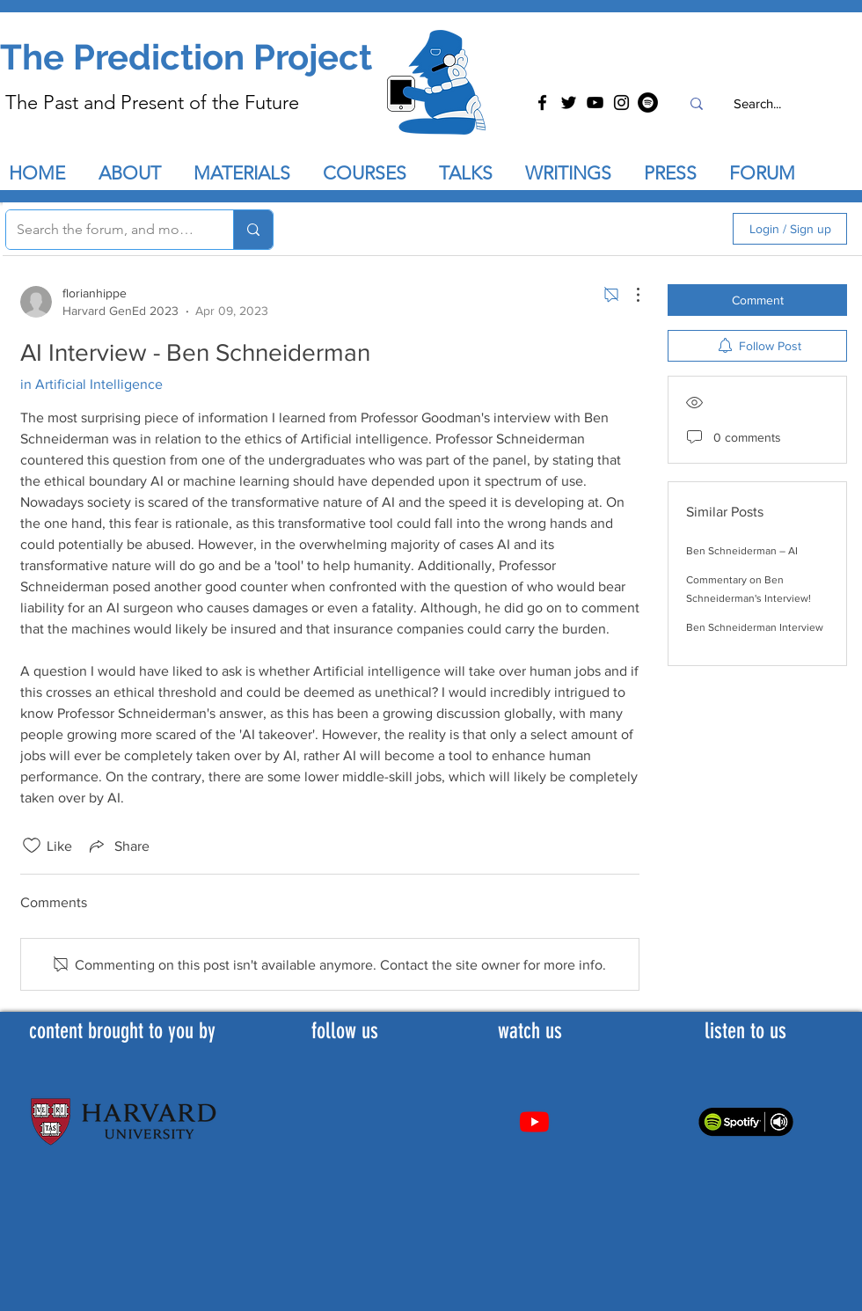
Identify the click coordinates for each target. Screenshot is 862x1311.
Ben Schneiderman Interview (754, 627)
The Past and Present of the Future (152, 102)
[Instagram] (621, 102)
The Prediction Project (186, 56)
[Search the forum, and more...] (106, 229)
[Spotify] (648, 102)
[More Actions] (628, 294)
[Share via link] (118, 845)
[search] (625, 229)
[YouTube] (595, 102)
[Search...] (756, 103)
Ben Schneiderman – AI (742, 551)
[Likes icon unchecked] (31, 845)
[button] (473, 173)
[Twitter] (569, 102)
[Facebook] (542, 102)
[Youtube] (534, 1121)
